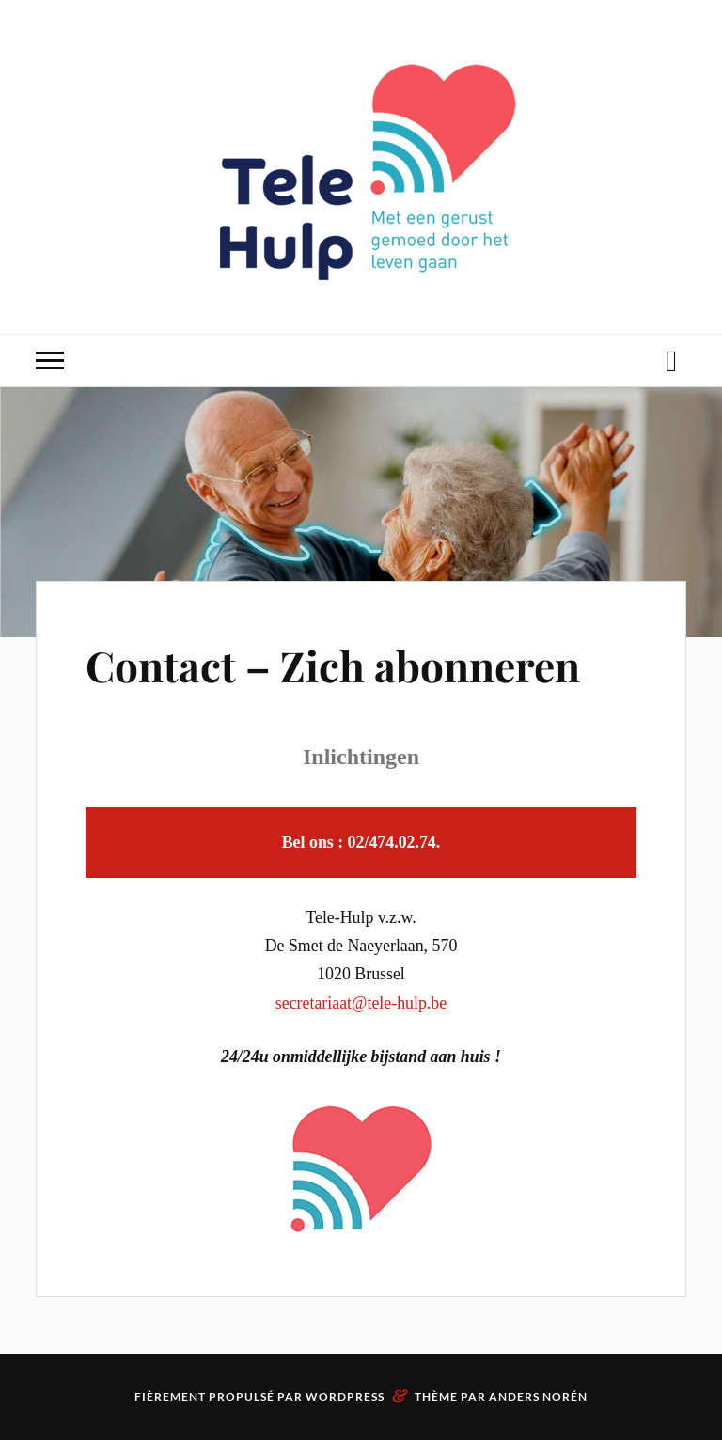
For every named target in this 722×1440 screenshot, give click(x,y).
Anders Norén (538, 1396)
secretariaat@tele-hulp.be (361, 1003)
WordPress (345, 1396)
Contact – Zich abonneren (333, 665)
